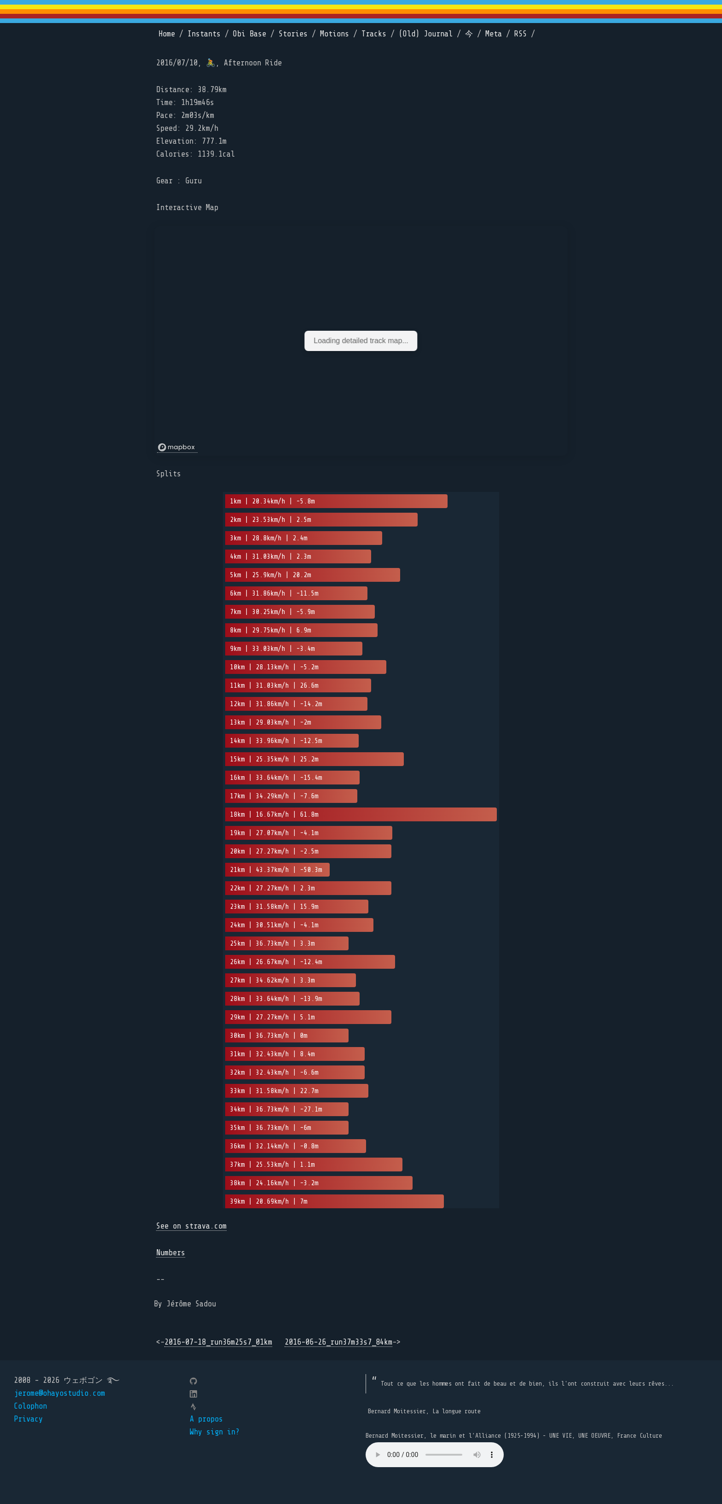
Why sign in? (214, 1432)
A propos (206, 1419)
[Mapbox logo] (177, 447)
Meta (493, 33)
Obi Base (249, 33)
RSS (520, 33)
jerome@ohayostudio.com (59, 1393)
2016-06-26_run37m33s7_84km (338, 1342)
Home (166, 33)
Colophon (30, 1406)
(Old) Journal (426, 33)
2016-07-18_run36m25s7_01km (218, 1342)
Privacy (28, 1419)
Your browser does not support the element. (435, 1454)
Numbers (170, 1252)
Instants (204, 33)
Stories (293, 33)
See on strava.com (191, 1226)
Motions (334, 33)
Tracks (373, 33)
